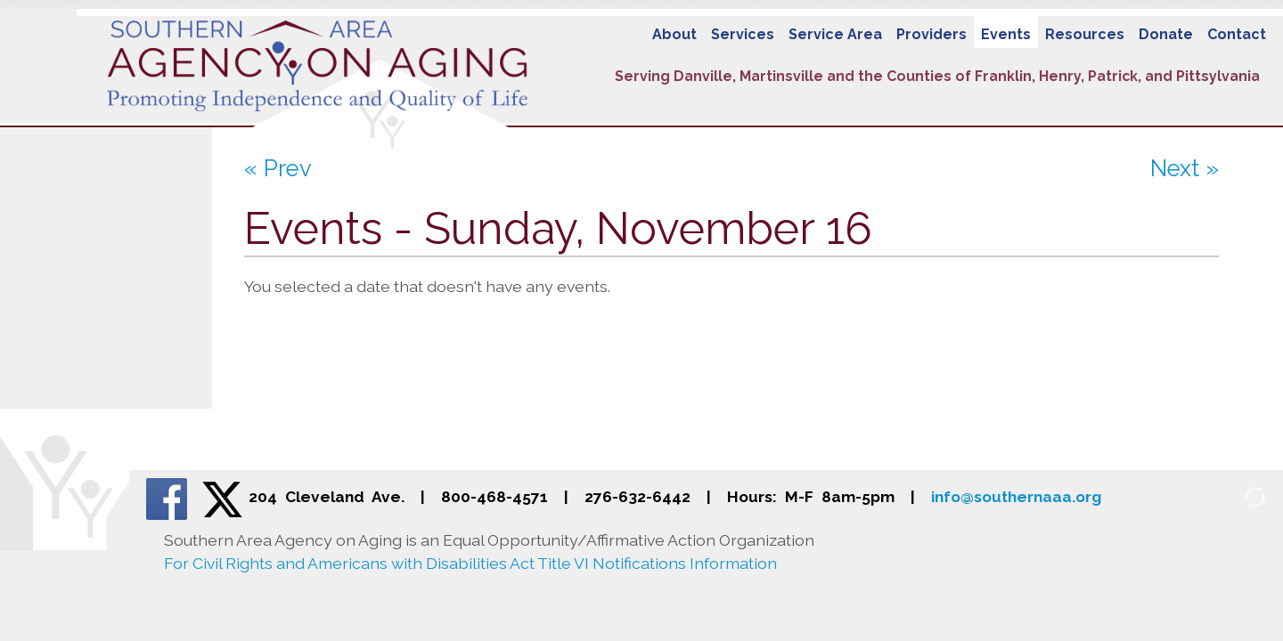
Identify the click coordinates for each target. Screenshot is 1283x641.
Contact (1236, 34)
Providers (931, 34)
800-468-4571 (494, 497)
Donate (1166, 34)
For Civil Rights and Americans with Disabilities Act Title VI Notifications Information (470, 563)
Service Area (835, 34)
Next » (1184, 168)
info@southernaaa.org (1016, 497)
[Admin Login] (1234, 496)
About (674, 34)
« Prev (278, 168)
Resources (1084, 34)
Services (742, 34)
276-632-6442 (637, 497)
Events (1006, 34)
